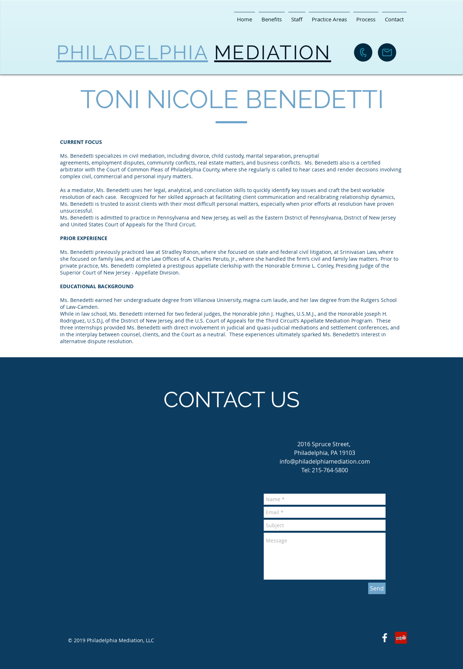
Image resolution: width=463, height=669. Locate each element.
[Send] (377, 588)
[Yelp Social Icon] (401, 638)
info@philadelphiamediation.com (325, 461)
